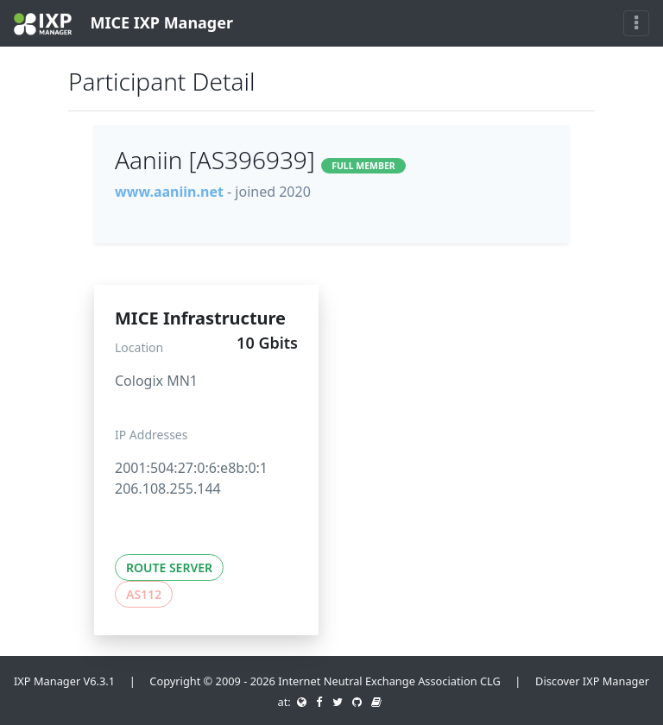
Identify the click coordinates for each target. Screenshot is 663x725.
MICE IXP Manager (123, 23)
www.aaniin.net (169, 191)
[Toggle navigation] (636, 23)
